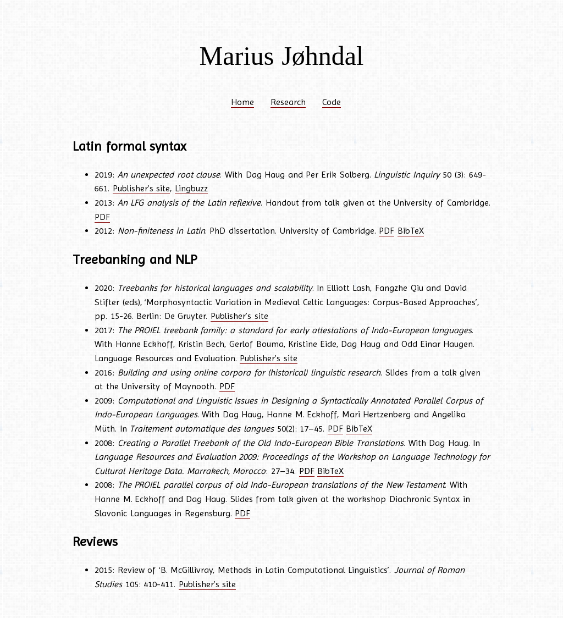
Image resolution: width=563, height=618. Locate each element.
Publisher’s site (141, 188)
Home (242, 102)
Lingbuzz (191, 188)
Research (288, 102)
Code (331, 102)
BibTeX (411, 230)
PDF (102, 217)
